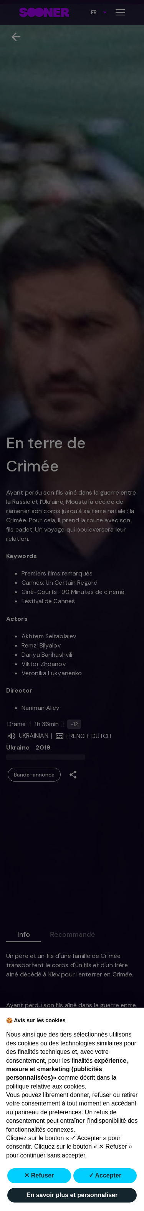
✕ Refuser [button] (39, 1175)
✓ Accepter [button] (105, 1175)
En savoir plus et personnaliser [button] (72, 1195)
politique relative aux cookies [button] (45, 1086)
